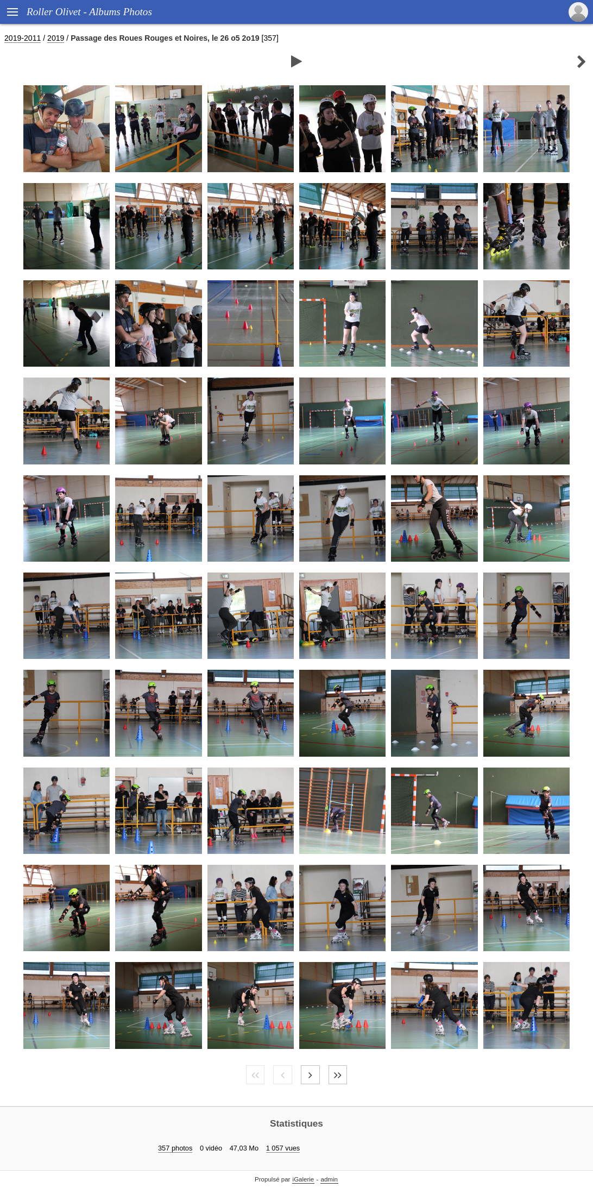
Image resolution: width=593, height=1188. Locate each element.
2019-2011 (22, 38)
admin (329, 1179)
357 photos (175, 1148)
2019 (55, 38)
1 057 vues (283, 1148)
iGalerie (303, 1179)
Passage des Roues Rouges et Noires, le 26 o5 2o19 (165, 38)
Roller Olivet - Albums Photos (89, 11)
